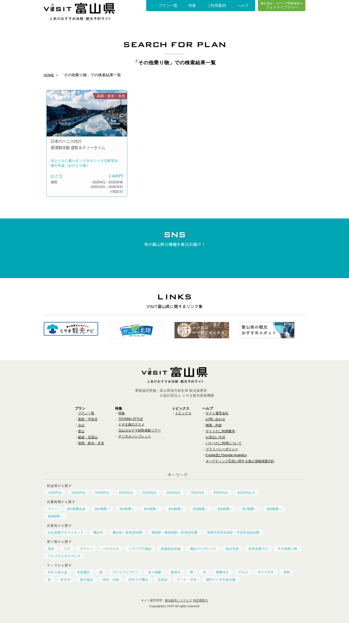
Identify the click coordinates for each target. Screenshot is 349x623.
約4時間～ (176, 509)
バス (67, 548)
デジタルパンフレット (134, 436)
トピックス (183, 413)
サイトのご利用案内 (220, 431)
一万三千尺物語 (139, 548)
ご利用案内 (216, 5)
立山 (81, 425)
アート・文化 (187, 579)
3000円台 (102, 492)
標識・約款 (214, 425)
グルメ (243, 572)
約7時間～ (249, 509)
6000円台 (173, 492)
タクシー (86, 548)
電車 (51, 548)
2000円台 (78, 492)
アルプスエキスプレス (64, 556)
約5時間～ (200, 509)
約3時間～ (151, 509)
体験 (287, 572)
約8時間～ (274, 509)
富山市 (98, 532)
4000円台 (126, 492)
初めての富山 (138, 579)
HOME (49, 75)
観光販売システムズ (178, 600)
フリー (53, 509)
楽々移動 (154, 572)
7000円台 (197, 492)
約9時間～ (55, 516)
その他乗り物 (287, 548)
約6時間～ (225, 509)
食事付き (222, 572)
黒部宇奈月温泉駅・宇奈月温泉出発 (233, 532)
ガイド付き (266, 572)
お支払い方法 (215, 437)
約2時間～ (126, 509)
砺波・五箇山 (88, 437)
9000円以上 (246, 492)
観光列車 (232, 548)
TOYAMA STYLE (130, 419)
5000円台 (150, 492)
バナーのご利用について (224, 443)
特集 (192, 5)
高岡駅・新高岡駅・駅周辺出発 (174, 532)
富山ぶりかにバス (203, 548)
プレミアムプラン (125, 572)
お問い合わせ (215, 419)
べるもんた (111, 548)
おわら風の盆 (57, 572)
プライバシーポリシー (222, 449)
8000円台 (221, 492)
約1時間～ (102, 509)
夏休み (175, 572)
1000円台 (55, 492)
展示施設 (86, 579)
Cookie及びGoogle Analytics (226, 455)
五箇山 (162, 579)
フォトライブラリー (282, 5)
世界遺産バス (258, 548)
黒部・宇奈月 (88, 419)
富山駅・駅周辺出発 (127, 532)
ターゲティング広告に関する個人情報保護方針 (240, 461)
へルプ (242, 5)
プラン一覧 (167, 5)
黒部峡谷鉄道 (170, 548)
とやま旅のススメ (131, 424)
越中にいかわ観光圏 (221, 579)
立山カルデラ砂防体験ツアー (139, 430)
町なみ (65, 579)
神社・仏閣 (111, 579)
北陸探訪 (83, 572)
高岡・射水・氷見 (91, 443)
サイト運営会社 (217, 413)
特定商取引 (200, 600)
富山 (81, 431)
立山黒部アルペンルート (66, 532)
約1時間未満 (76, 509)
